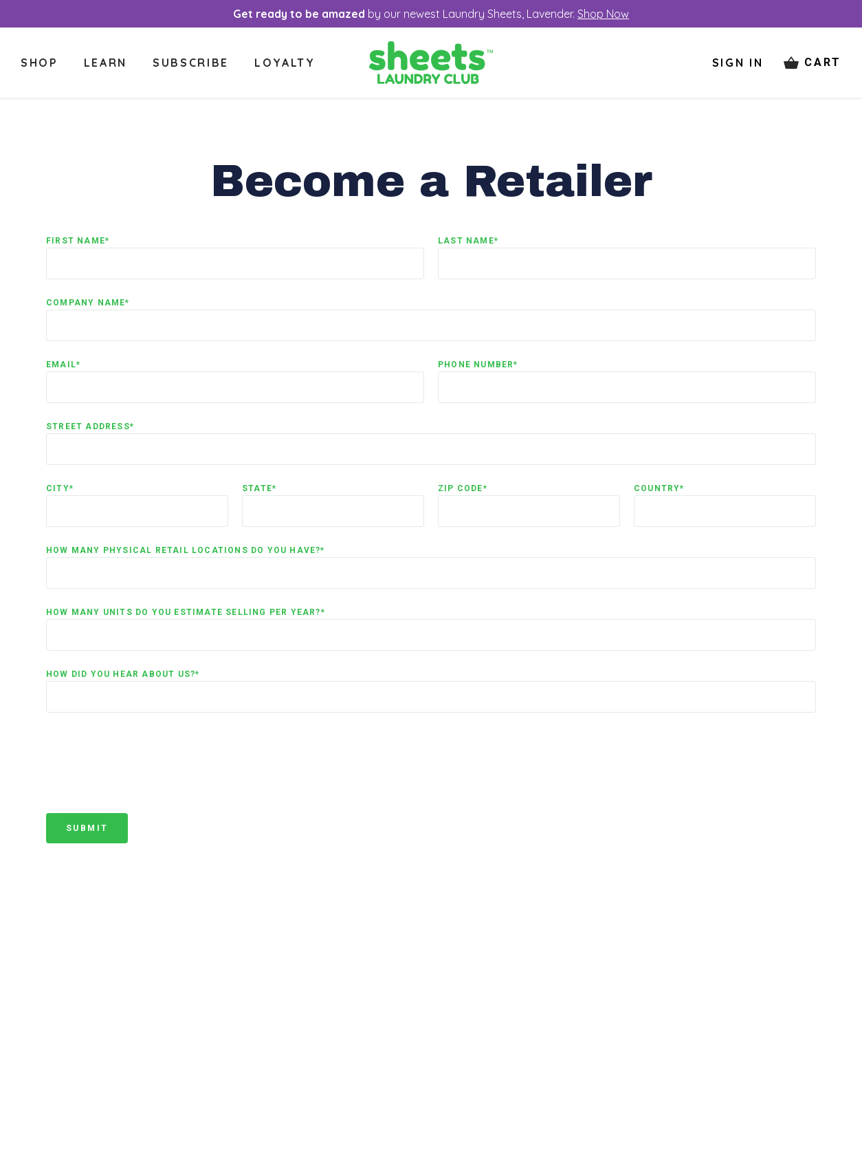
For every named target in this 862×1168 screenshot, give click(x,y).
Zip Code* (462, 488)
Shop (39, 62)
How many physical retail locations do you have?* (185, 550)
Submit (87, 828)
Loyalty (285, 62)
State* (259, 488)
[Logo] (431, 63)
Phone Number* (478, 364)
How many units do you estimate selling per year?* (185, 612)
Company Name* (88, 302)
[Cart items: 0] (812, 62)
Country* (659, 488)
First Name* (77, 241)
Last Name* (468, 241)
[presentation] (150, 772)
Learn (105, 62)
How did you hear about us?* (122, 674)
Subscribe (191, 62)
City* (60, 488)
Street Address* (90, 426)
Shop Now (603, 14)
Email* (63, 364)
